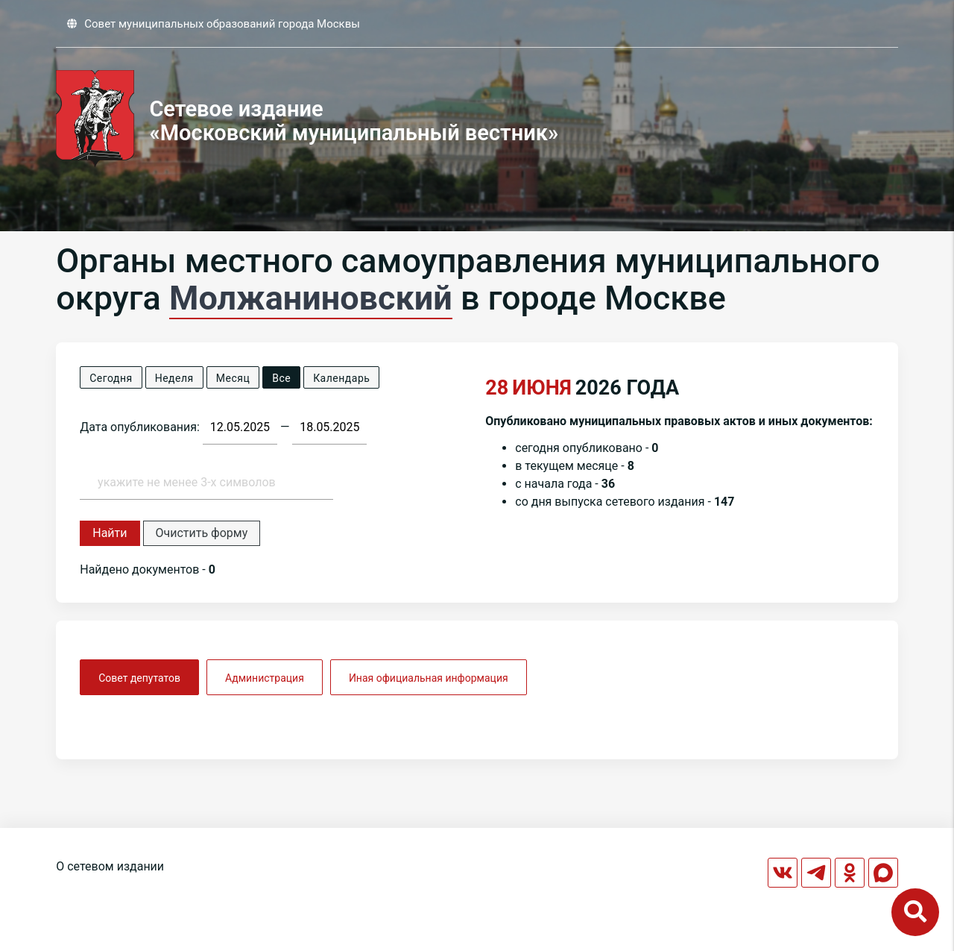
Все (281, 378)
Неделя (174, 378)
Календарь (341, 378)
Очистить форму (202, 533)
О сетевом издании (110, 866)
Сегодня (110, 378)
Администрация (264, 678)
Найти (109, 533)
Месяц (233, 378)
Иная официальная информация (428, 678)
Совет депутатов (139, 678)
